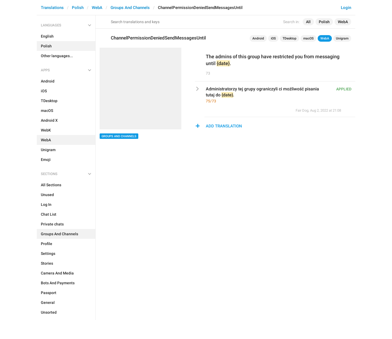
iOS (273, 38)
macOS (308, 38)
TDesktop (289, 38)
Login (346, 7)
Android (258, 38)
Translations (52, 7)
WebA (97, 7)
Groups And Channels (130, 7)
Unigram (342, 38)
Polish (78, 7)
